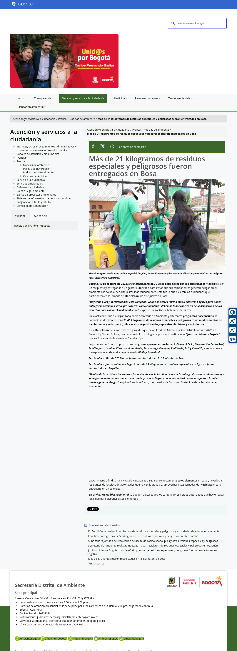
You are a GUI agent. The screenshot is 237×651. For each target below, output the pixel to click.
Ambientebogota (80, 638)
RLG (187, 348)
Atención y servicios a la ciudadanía (34, 119)
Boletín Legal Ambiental (31, 191)
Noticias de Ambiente (36, 165)
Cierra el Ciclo (184, 344)
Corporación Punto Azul (209, 344)
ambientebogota (131, 638)
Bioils (141, 352)
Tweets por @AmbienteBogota (32, 225)
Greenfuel (154, 352)
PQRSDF (21, 157)
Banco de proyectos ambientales (36, 194)
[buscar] (196, 23)
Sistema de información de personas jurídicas (44, 198)
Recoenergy (151, 348)
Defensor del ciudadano (31, 187)
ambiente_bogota (53, 638)
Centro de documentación (32, 205)
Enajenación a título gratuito (34, 202)
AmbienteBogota (27, 638)
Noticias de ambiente (82, 119)
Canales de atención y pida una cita (38, 154)
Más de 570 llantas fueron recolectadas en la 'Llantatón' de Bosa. (145, 358)
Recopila (164, 348)
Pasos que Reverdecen (36, 168)
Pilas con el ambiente (129, 348)
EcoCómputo (96, 348)
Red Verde (177, 348)
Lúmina (110, 348)
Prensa (62, 119)
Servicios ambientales (30, 183)
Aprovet (170, 344)
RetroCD (197, 348)
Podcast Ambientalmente (38, 172)
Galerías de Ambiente (36, 176)
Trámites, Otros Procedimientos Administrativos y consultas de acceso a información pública (46, 148)
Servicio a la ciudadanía (31, 180)
